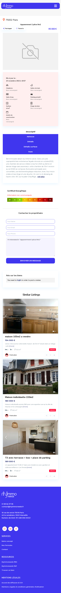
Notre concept (7, 541)
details (52, 349)
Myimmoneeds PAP (9, 566)
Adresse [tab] (30, 137)
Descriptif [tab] (30, 132)
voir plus (41, 177)
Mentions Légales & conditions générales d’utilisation (23, 587)
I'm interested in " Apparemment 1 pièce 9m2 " (30, 247)
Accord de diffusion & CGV (12, 583)
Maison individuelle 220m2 (19, 397)
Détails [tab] (30, 142)
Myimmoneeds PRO (9, 562)
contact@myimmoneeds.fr (13, 507)
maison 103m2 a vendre (17, 336)
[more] (11, 346)
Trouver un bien (8, 570)
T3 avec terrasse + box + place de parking (27, 457)
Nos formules (7, 545)
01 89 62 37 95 (7, 504)
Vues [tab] (30, 152)
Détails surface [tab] (30, 147)
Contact (5, 549)
